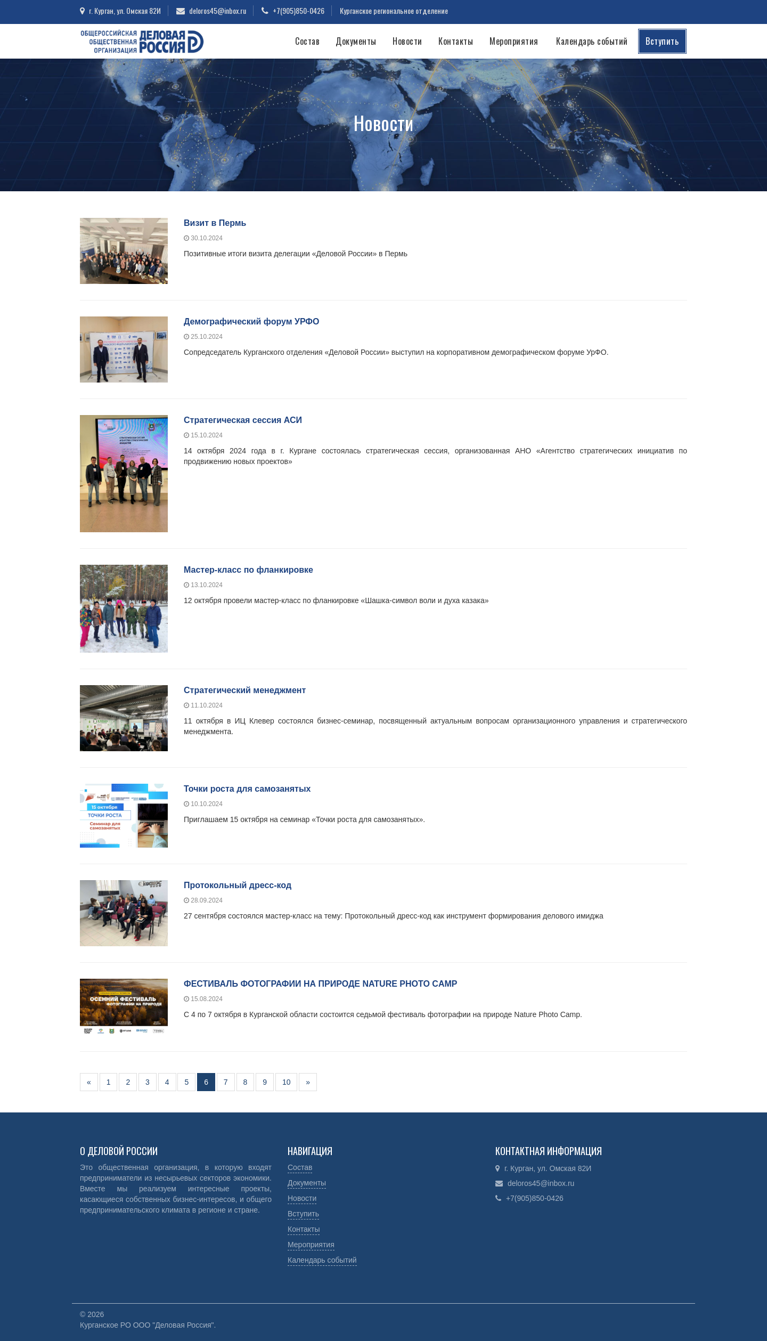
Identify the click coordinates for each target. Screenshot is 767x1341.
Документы (356, 41)
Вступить (662, 41)
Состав (307, 41)
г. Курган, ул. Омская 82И (125, 10)
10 (286, 1082)
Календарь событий (592, 41)
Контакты (455, 41)
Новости (407, 41)
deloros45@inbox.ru (217, 10)
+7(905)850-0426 (298, 10)
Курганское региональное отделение (394, 10)
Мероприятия (513, 41)
